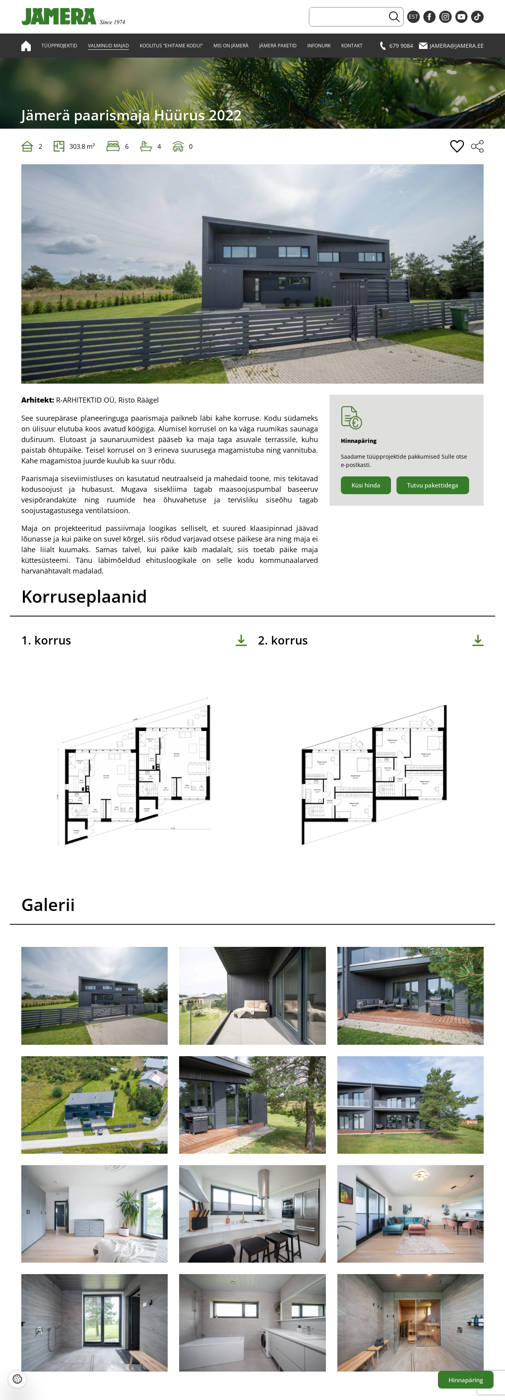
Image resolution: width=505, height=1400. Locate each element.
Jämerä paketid (278, 45)
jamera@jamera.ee (451, 45)
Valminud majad (108, 45)
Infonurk (319, 45)
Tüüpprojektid (59, 45)
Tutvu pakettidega (432, 485)
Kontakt (352, 45)
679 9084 (396, 45)
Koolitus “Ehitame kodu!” (171, 45)
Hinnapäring (466, 1380)
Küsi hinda (366, 485)
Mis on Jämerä (231, 45)
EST (413, 16)
